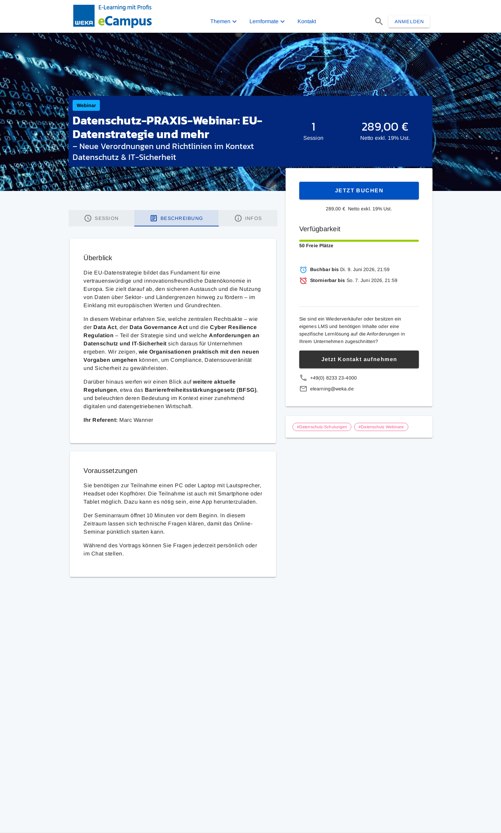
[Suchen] (379, 21)
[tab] (101, 218)
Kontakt (307, 21)
